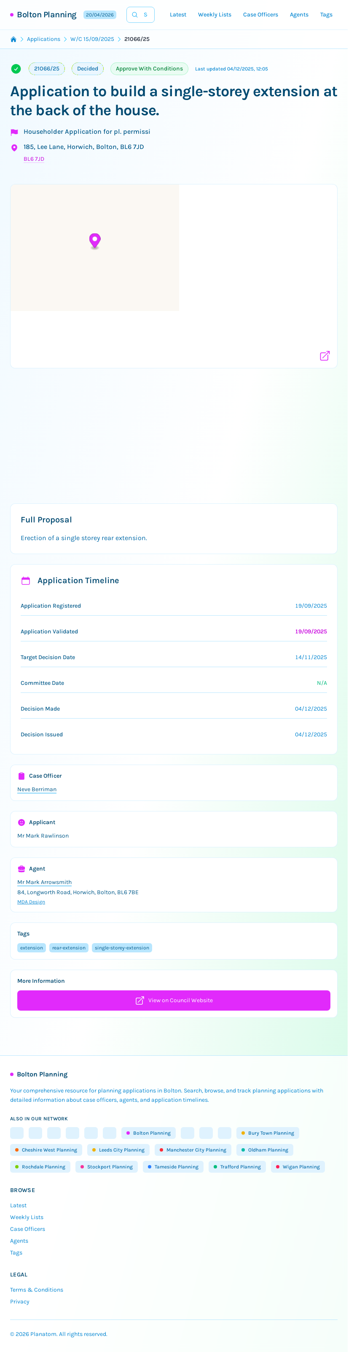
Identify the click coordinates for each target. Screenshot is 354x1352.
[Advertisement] (177, 434)
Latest (178, 14)
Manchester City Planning (193, 1150)
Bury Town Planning (267, 1133)
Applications (43, 39)
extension (31, 948)
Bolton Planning (47, 14)
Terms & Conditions (36, 1289)
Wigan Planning (298, 1167)
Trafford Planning (237, 1167)
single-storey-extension (122, 948)
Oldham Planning (264, 1150)
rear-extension (69, 948)
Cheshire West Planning (46, 1150)
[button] (174, 270)
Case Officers (260, 14)
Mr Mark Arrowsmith (44, 882)
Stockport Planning (106, 1167)
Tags (326, 14)
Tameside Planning (173, 1167)
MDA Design (31, 902)
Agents (299, 14)
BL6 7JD (34, 158)
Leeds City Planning (118, 1150)
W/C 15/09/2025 (92, 39)
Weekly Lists (214, 14)
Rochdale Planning (40, 1167)
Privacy (20, 1301)
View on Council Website (174, 1000)
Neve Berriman (36, 789)
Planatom (43, 1334)
